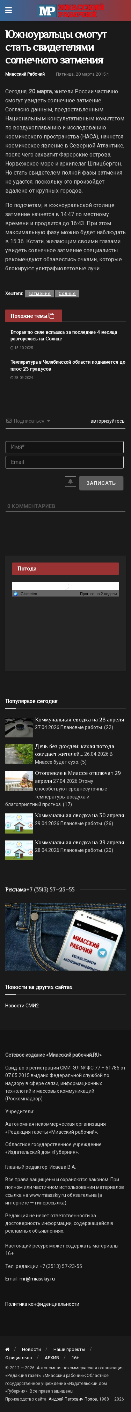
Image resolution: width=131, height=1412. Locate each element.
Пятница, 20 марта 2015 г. (82, 74)
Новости (31, 1349)
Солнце (67, 293)
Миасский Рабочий (25, 74)
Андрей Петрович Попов (73, 1399)
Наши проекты (69, 1349)
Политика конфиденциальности (42, 1304)
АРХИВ (52, 1357)
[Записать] (101, 483)
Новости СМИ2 (22, 1005)
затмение (40, 293)
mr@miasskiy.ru (37, 1279)
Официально (18, 1357)
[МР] (65, 936)
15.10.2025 (21, 348)
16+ (75, 1357)
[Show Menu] (8, 10)
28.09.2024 (21, 378)
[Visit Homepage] (70, 10)
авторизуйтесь (107, 421)
